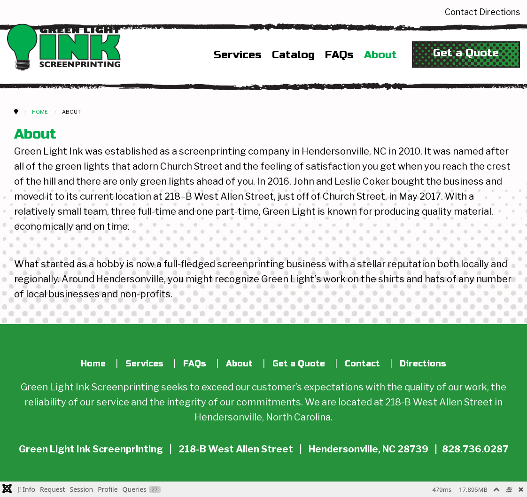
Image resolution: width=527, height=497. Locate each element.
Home (93, 363)
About (380, 55)
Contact (461, 12)
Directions (499, 12)
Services (238, 55)
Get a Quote (466, 53)
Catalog (293, 55)
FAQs (339, 55)
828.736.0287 (475, 449)
